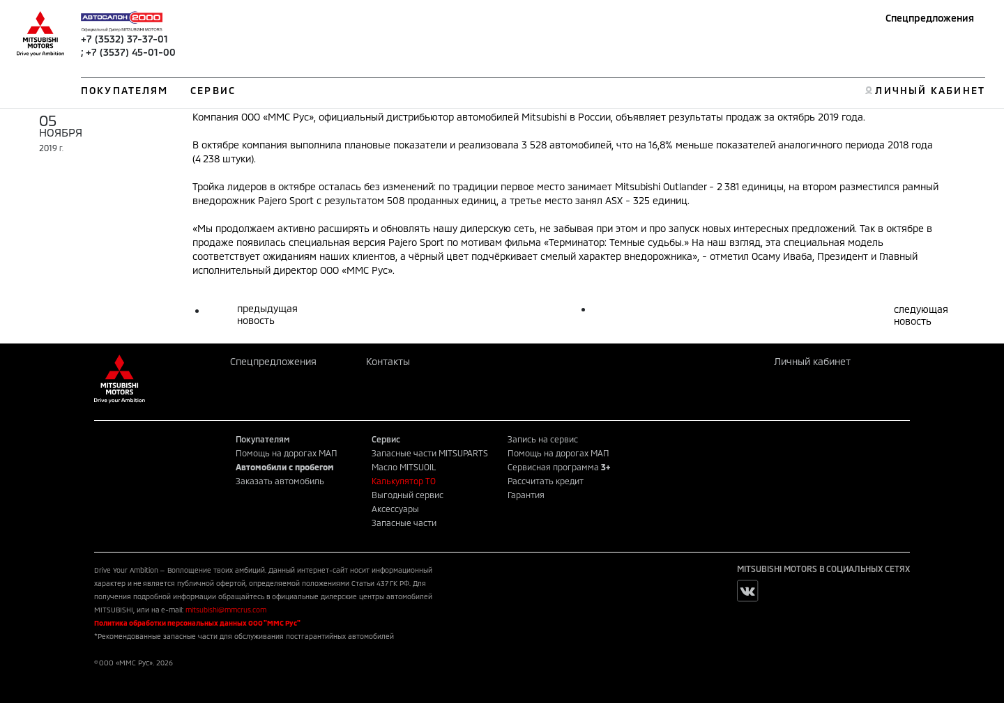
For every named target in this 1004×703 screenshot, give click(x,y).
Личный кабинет (812, 361)
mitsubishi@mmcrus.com (225, 609)
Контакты (388, 361)
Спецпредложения (929, 18)
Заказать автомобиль (280, 481)
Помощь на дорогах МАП (286, 453)
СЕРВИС (213, 90)
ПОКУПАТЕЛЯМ (124, 90)
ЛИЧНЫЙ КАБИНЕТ (929, 90)
